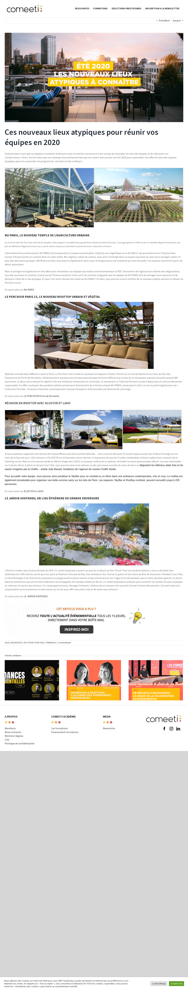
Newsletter (109, 734)
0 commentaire (64, 642)
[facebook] (164, 757)
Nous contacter (13, 737)
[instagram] (171, 757)
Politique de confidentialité (19, 749)
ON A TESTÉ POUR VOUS (33, 642)
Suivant (177, 20)
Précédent (164, 20)
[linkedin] (178, 757)
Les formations (59, 734)
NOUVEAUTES (16, 642)
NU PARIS (29, 289)
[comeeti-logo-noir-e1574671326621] (163, 714)
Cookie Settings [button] (158, 983)
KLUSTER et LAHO (33, 491)
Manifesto (10, 734)
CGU (7, 745)
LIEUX (7, 642)
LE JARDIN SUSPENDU (36, 596)
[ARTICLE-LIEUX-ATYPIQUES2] (94, 77)
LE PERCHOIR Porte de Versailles (41, 396)
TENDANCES (51, 642)
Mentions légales (14, 741)
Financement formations (64, 737)
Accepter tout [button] (176, 983)
